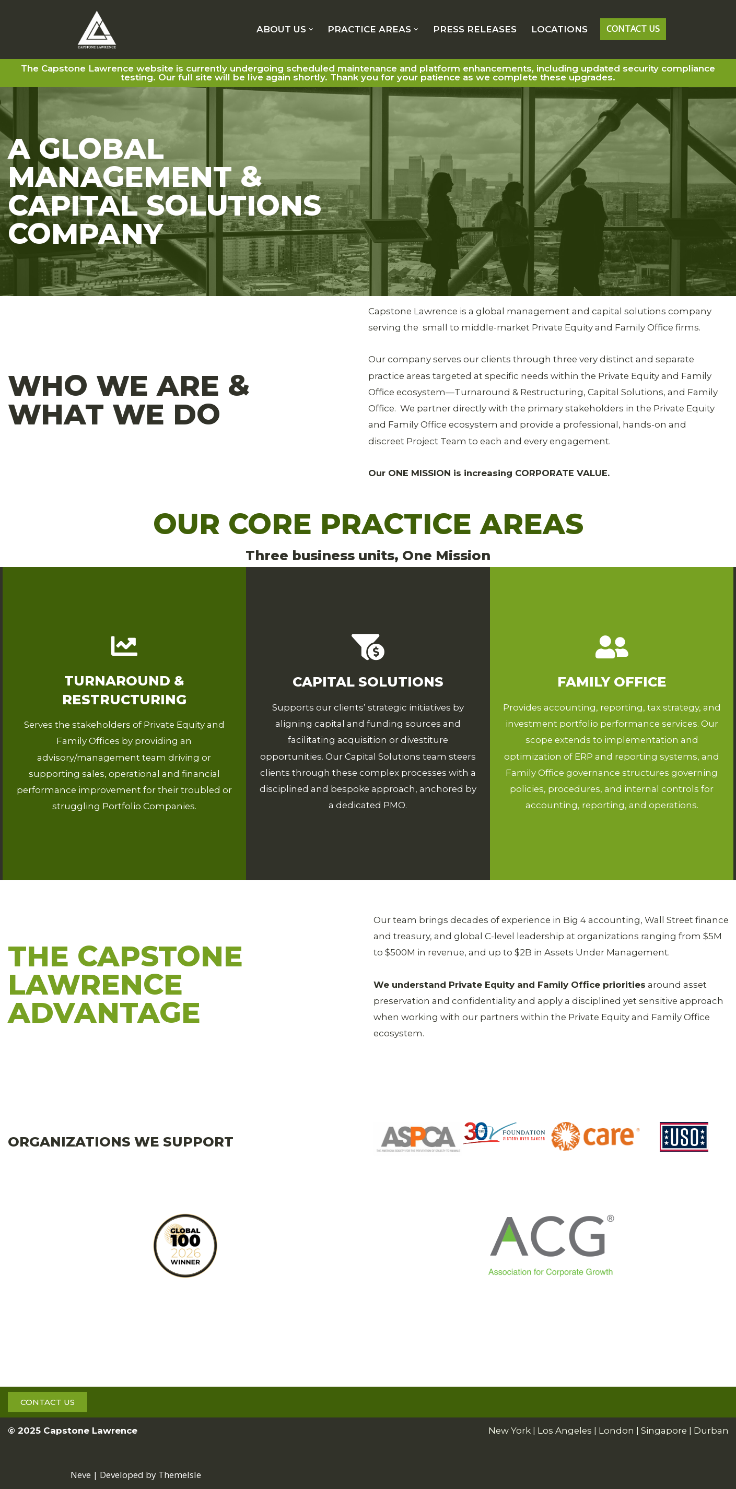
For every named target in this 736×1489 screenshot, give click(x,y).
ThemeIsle (179, 1475)
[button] (311, 29)
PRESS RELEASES (475, 29)
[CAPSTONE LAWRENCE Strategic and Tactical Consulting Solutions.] (97, 29)
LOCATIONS (559, 29)
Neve (81, 1475)
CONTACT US (633, 28)
